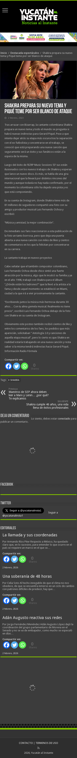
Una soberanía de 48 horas (27, 576)
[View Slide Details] (32, 451)
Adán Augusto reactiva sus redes (32, 617)
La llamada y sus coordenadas (29, 535)
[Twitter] (16, 366)
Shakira (14, 380)
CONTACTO (26, 742)
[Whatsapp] (24, 366)
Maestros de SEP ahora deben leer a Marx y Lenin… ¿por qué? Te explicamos (30, 394)
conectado (64, 418)
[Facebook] (8, 366)
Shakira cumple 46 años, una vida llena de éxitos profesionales (47, 404)
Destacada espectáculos (24, 52)
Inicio (3, 52)
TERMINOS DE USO (47, 742)
